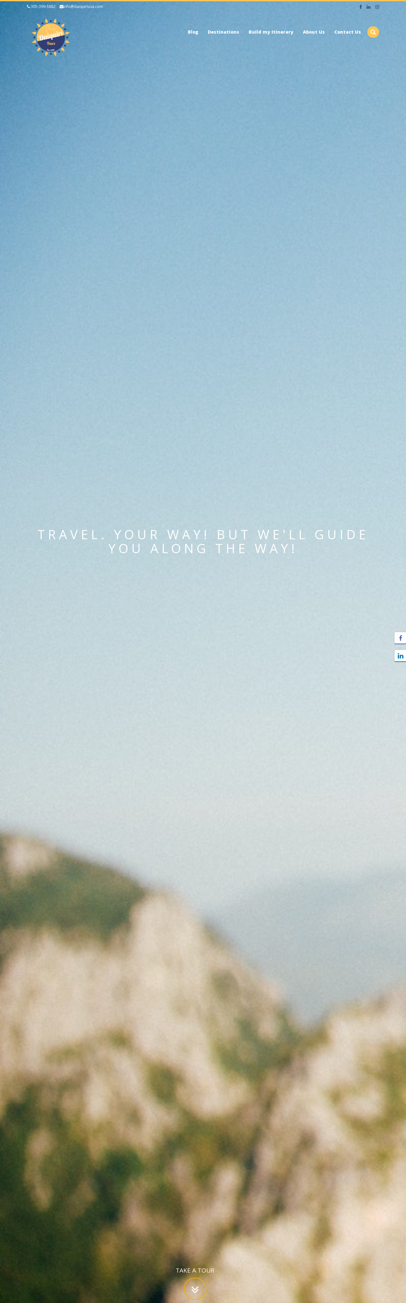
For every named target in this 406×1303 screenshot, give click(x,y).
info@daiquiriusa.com (81, 6)
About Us (314, 32)
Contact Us (347, 32)
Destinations (223, 32)
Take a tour (195, 1272)
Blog (193, 32)
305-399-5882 (41, 6)
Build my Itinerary (271, 32)
